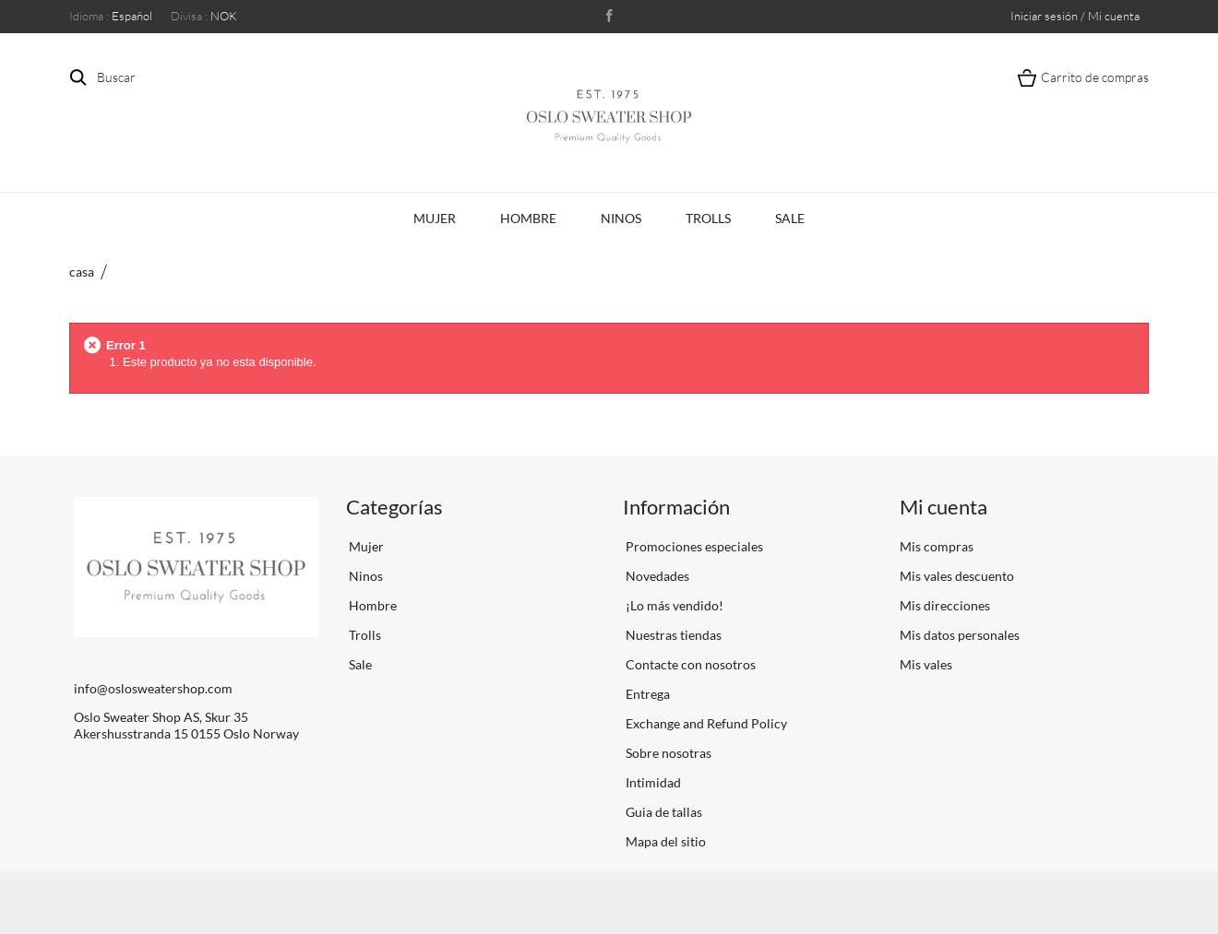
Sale (790, 218)
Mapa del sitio (664, 841)
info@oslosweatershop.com (153, 688)
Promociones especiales (693, 546)
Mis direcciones (945, 605)
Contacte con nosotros (689, 664)
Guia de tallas (662, 812)
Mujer (434, 218)
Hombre (528, 218)
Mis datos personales (960, 635)
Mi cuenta (943, 506)
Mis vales (926, 664)
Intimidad (652, 782)
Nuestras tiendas (672, 635)
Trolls (708, 218)
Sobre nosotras (667, 753)
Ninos (621, 218)
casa (81, 271)
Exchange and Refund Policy (705, 723)
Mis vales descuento (957, 576)
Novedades (656, 576)
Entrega (646, 694)
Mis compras (936, 546)
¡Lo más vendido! (673, 605)
